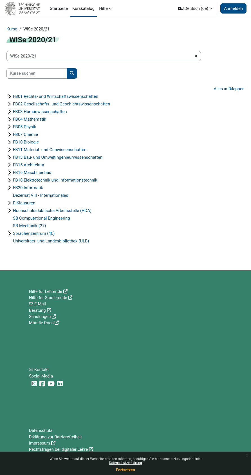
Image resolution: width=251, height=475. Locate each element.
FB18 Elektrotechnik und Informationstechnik (55, 180)
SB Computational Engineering (41, 218)
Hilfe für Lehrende (45, 291)
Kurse (11, 29)
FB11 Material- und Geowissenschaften (49, 149)
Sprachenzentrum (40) (34, 233)
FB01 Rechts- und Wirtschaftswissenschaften (55, 96)
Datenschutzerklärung (125, 463)
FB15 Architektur (28, 164)
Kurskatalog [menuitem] (83, 8)
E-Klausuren (24, 203)
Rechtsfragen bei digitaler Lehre (58, 449)
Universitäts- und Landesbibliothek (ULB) (51, 241)
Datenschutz (40, 430)
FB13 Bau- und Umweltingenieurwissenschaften (57, 157)
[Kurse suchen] (36, 73)
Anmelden (233, 8)
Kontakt (41, 369)
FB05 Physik (24, 126)
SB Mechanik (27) (29, 225)
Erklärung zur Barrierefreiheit (55, 436)
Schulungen (40, 316)
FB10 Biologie (26, 142)
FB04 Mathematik (29, 119)
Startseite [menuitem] (59, 8)
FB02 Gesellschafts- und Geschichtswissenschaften (61, 104)
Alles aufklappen (229, 88)
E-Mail (40, 303)
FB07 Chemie (25, 134)
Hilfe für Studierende (48, 297)
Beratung (37, 310)
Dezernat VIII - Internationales (40, 195)
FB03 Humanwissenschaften (40, 111)
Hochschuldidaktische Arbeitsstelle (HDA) (52, 210)
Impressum (39, 443)
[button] (195, 8)
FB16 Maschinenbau (32, 172)
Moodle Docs (41, 322)
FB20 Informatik (28, 187)
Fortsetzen (125, 470)
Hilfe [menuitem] (103, 8)
